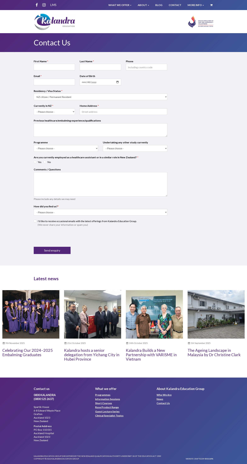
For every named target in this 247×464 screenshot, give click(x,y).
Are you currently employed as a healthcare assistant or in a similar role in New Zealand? (86, 157)
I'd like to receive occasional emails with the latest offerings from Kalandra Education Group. (87, 223)
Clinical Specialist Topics (109, 415)
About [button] (143, 4)
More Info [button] (196, 4)
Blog (158, 4)
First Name (41, 61)
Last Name (87, 61)
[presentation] (58, 237)
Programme (41, 142)
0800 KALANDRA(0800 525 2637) (45, 397)
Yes (39, 161)
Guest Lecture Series (107, 411)
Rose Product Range (107, 407)
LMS (53, 5)
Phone (129, 61)
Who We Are (164, 394)
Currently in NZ (43, 105)
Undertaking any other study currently (125, 142)
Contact (175, 4)
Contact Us (163, 403)
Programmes (102, 394)
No (49, 161)
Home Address (89, 105)
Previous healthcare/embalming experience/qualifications (67, 120)
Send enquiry (52, 250)
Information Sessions (107, 399)
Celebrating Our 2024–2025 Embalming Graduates (27, 352)
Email (38, 76)
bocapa (209, 459)
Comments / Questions (47, 169)
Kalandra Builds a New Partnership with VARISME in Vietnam (151, 354)
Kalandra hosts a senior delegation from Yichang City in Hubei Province (91, 354)
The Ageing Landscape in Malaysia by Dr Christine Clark (214, 352)
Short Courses (103, 403)
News (160, 399)
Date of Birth (87, 76)
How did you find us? (46, 206)
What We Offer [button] (119, 4)
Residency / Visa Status (48, 90)
